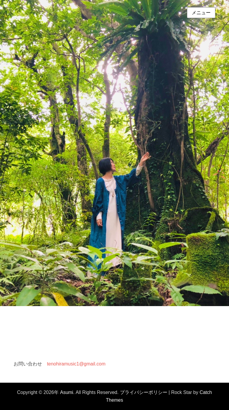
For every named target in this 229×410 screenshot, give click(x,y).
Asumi (66, 392)
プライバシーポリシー (143, 392)
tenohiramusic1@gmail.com (76, 363)
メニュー (201, 12)
